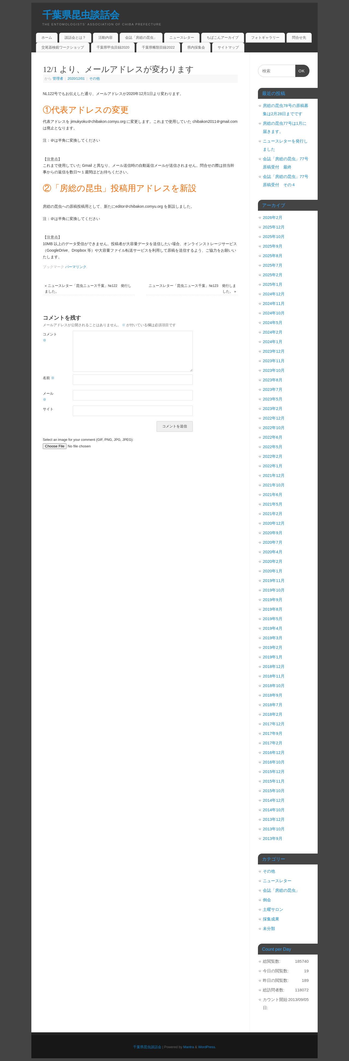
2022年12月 (274, 418)
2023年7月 (272, 389)
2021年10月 (274, 485)
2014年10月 (274, 809)
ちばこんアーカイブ (223, 37)
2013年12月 (274, 819)
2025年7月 (272, 265)
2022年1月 (272, 465)
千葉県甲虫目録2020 (113, 47)
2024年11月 (274, 303)
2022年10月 (274, 427)
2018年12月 (274, 666)
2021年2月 (272, 513)
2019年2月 (272, 647)
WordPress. (207, 1047)
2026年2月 (272, 217)
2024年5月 (272, 322)
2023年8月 (272, 380)
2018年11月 (274, 676)
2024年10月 (274, 313)
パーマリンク (75, 267)
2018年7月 (272, 704)
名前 (49, 378)
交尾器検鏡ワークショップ (62, 47)
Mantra (188, 1047)
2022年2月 (272, 456)
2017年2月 (272, 743)
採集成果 (271, 919)
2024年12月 (274, 294)
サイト (48, 409)
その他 (94, 79)
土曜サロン (273, 909)
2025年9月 (272, 246)
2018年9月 (272, 695)
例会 (267, 899)
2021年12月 (274, 475)
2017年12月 (274, 723)
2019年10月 (274, 590)
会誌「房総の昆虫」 (141, 37)
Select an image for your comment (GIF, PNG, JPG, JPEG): (88, 440)
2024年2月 (272, 332)
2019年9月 (272, 599)
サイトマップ (228, 47)
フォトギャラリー (265, 37)
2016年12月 (274, 752)
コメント (50, 337)
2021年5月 (272, 504)
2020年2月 (272, 561)
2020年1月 (272, 571)
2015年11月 (274, 781)
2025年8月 (272, 255)
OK (300, 72)
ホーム (46, 37)
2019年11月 (274, 580)
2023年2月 (272, 408)
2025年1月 (272, 284)
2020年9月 (272, 532)
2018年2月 (272, 714)
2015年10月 (274, 790)
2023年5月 (272, 399)
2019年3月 (272, 637)
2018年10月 (274, 685)
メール (48, 396)
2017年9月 (272, 733)
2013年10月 (274, 829)
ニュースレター (181, 37)
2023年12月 (274, 351)
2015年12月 (274, 771)
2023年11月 (274, 360)
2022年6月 (272, 437)
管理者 (58, 79)
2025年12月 (274, 227)
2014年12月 (274, 800)
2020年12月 (274, 523)
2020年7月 (272, 542)
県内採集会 (196, 47)
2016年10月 (274, 762)
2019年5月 (272, 618)
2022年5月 (272, 446)
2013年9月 (272, 838)
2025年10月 (274, 236)
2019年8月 (272, 609)
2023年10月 (274, 370)
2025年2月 (272, 274)
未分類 (269, 928)
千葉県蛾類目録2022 (158, 47)
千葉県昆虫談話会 (80, 14)
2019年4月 (272, 628)
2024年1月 (272, 341)
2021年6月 (272, 494)
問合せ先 (299, 37)
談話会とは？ (75, 37)
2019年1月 (272, 657)
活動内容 (105, 37)
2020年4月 (272, 551)
